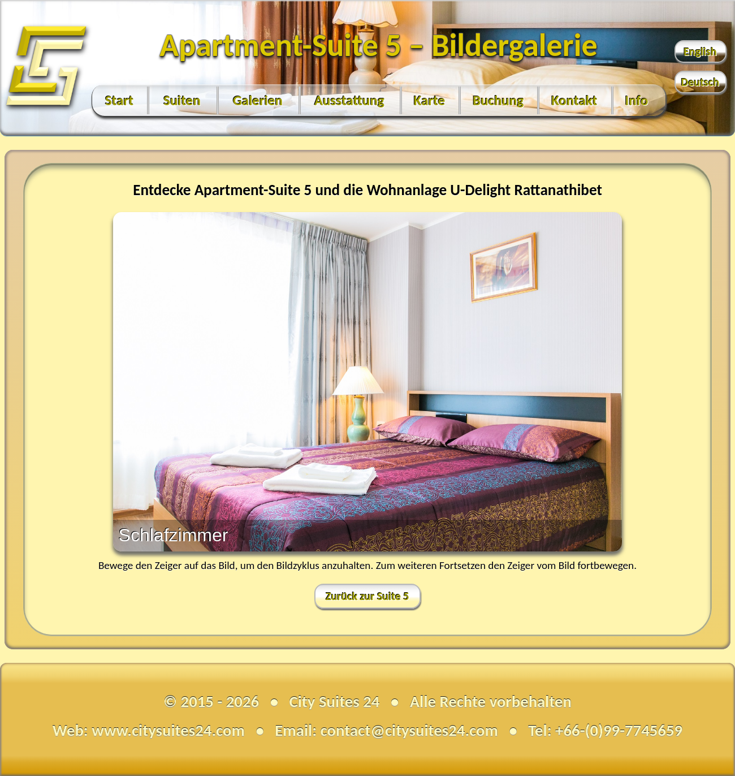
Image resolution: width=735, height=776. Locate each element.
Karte (430, 100)
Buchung (498, 100)
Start (119, 100)
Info (636, 100)
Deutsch (700, 82)
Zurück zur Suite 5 (367, 596)
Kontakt (574, 100)
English (700, 51)
